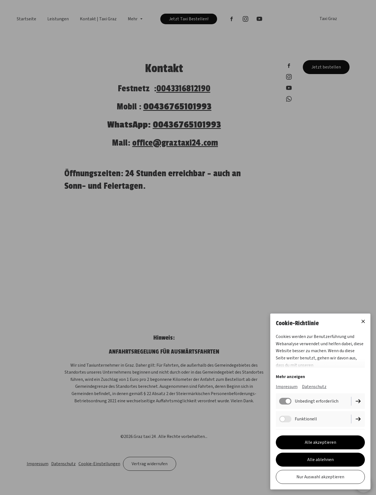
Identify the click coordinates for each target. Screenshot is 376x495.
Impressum (287, 387)
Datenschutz (314, 387)
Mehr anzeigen (290, 377)
